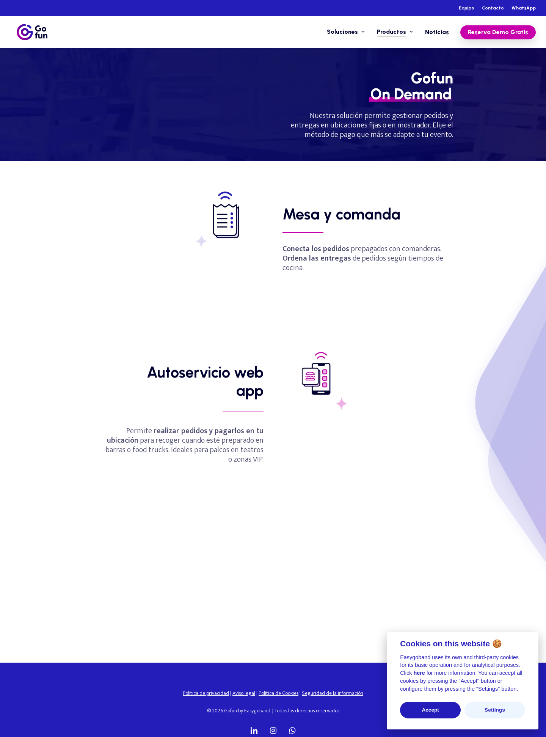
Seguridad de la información (332, 693)
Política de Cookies (278, 693)
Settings (495, 710)
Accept (430, 710)
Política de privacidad (206, 693)
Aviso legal (243, 693)
